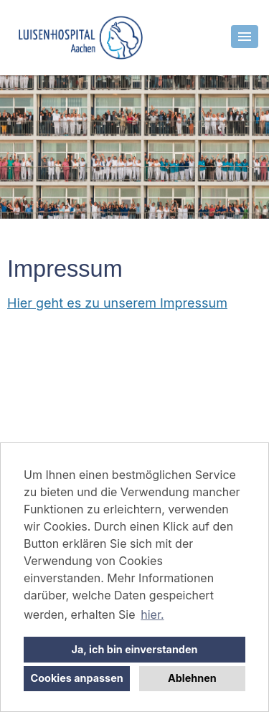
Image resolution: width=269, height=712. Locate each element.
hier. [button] (152, 614)
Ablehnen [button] (192, 678)
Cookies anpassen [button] (77, 678)
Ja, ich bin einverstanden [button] (135, 649)
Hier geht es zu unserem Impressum (117, 302)
